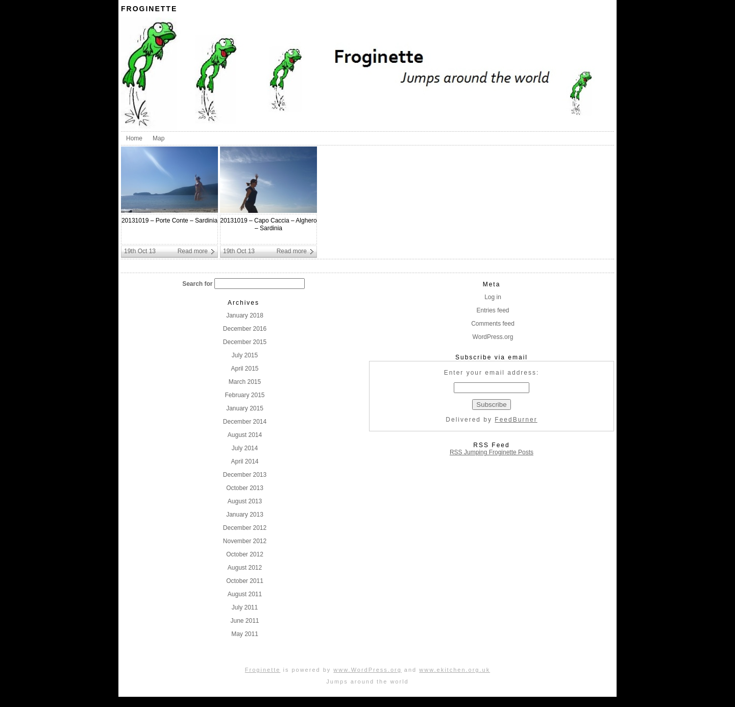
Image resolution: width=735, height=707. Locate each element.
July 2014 (245, 448)
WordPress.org (493, 336)
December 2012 (244, 527)
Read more (193, 251)
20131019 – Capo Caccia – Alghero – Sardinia (268, 224)
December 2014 (244, 421)
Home (134, 138)
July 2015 (245, 355)
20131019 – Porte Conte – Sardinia (169, 220)
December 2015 (244, 342)
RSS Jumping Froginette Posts (491, 452)
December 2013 (244, 474)
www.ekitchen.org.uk (454, 670)
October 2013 (244, 488)
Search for (197, 283)
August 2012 (245, 567)
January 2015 (244, 408)
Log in (492, 297)
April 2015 (244, 368)
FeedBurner (516, 419)
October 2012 (244, 554)
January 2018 (244, 315)
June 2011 (244, 620)
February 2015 (244, 395)
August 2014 (245, 434)
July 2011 (245, 607)
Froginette (149, 9)
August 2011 (245, 594)
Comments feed (492, 323)
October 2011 (244, 580)
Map (158, 138)
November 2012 (244, 541)
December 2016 (244, 328)
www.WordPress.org (367, 670)
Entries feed (492, 310)
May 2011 (244, 634)
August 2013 (245, 501)
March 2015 (245, 381)
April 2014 (244, 461)
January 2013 (244, 514)
